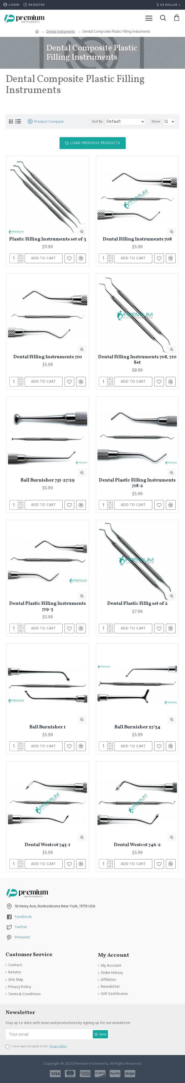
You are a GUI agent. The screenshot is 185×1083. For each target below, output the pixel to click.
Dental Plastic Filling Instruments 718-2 (137, 483)
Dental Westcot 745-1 (47, 845)
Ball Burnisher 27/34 (137, 727)
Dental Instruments (60, 31)
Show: (156, 121)
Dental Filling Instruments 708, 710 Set (137, 360)
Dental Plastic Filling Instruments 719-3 (47, 606)
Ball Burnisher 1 (47, 727)
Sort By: (97, 121)
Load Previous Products (95, 142)
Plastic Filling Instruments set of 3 (47, 239)
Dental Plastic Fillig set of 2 (137, 603)
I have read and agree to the (37, 1046)
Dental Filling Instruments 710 (47, 357)
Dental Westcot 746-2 (137, 845)
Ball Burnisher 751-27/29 (47, 480)
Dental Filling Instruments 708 (137, 239)
